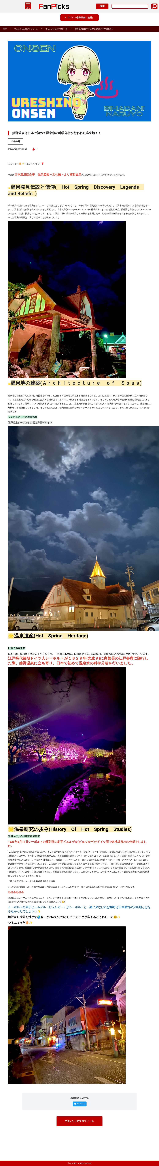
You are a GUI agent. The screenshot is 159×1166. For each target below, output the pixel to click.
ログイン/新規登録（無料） (81, 20)
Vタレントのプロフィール (79, 1121)
